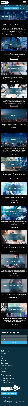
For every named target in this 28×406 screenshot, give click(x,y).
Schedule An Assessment (11, 8)
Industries (4, 355)
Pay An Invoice (5, 368)
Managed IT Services (7, 365)
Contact (3, 360)
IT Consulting (5, 367)
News (2, 358)
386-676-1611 (8, 5)
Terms (15, 401)
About (2, 356)
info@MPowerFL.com (18, 5)
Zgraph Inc (9, 402)
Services (3, 353)
